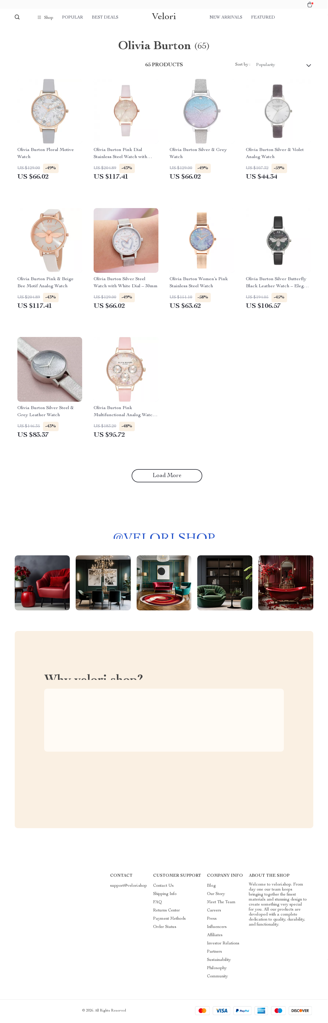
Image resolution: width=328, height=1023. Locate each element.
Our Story (216, 896)
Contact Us (163, 887)
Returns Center (166, 912)
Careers (214, 912)
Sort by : (242, 66)
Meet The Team (221, 904)
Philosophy (217, 970)
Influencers (217, 928)
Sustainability (219, 961)
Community (217, 978)
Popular (72, 18)
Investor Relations (223, 945)
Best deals (105, 18)
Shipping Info (165, 896)
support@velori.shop (128, 887)
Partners (214, 953)
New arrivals (226, 18)
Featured (263, 18)
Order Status (164, 928)
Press (212, 920)
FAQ (157, 904)
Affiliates (215, 937)
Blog (211, 887)
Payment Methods (169, 920)
